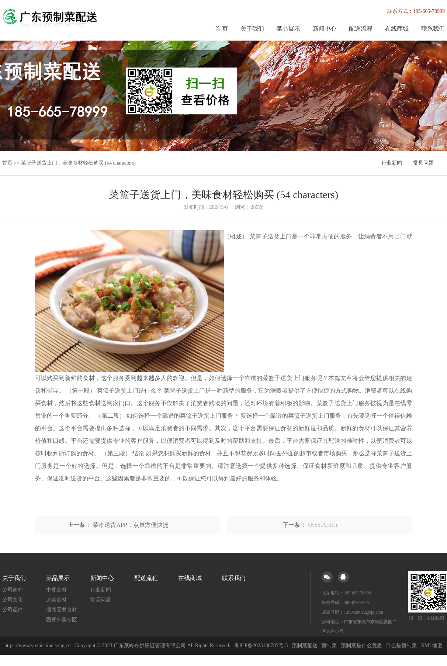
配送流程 (360, 28)
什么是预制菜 (401, 645)
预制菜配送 (305, 645)
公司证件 (12, 609)
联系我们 (433, 28)
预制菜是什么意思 (361, 645)
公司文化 (12, 600)
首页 (7, 163)
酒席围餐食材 (61, 609)
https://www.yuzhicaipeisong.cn (38, 645)
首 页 (221, 28)
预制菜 (329, 645)
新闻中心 (324, 28)
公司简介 (12, 590)
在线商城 (397, 28)
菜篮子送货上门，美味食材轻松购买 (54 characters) (78, 163)
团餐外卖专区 (61, 619)
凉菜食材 (56, 600)
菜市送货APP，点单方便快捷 (130, 525)
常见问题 (423, 163)
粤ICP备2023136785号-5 (261, 645)
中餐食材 (56, 590)
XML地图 (432, 645)
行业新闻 (391, 163)
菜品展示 (288, 28)
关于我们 (252, 28)
